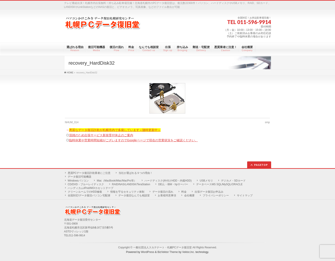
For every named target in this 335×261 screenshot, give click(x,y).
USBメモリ (206, 180)
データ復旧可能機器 (79, 176)
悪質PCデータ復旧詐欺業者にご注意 (89, 173)
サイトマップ (245, 195)
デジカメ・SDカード (233, 180)
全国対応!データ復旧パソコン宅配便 (89, 195)
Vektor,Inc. (188, 252)
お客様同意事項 (167, 195)
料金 (184, 191)
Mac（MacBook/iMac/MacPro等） (116, 180)
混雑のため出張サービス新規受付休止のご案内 (101, 135)
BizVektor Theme (167, 252)
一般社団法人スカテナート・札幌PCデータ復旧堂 (162, 247)
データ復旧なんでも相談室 (134, 195)
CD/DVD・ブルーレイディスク (86, 184)
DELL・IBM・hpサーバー (173, 184)
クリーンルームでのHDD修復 (85, 191)
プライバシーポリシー (216, 195)
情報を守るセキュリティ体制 (127, 191)
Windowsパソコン (78, 180)
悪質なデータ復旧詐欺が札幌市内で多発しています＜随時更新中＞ (115, 130)
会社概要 (189, 195)
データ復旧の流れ (162, 191)
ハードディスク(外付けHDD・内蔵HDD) (168, 180)
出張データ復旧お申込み (209, 191)
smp (267, 122)
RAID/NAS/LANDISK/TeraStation (131, 184)
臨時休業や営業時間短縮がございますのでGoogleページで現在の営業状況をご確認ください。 (133, 140)
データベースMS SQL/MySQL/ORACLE (219, 184)
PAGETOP (261, 164)
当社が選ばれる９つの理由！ (136, 173)
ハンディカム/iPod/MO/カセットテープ (90, 188)
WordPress (147, 252)
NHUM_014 (72, 122)
